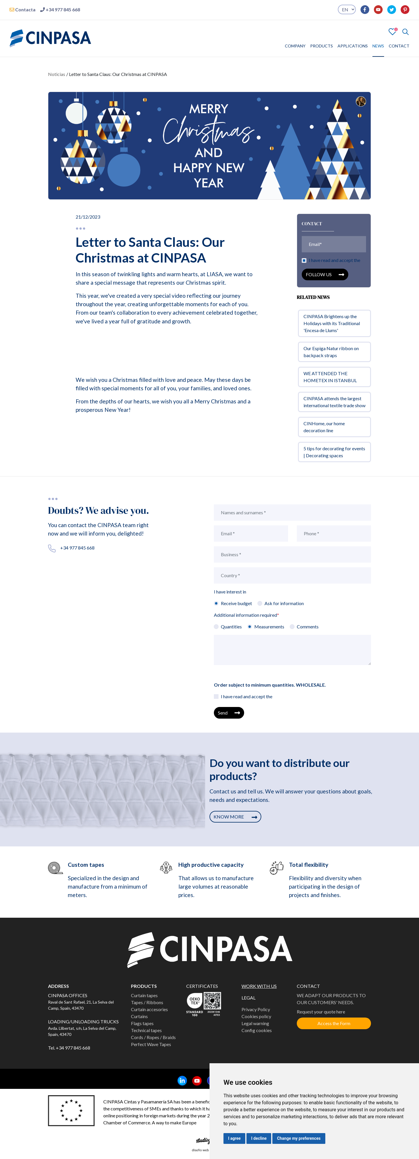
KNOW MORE (235, 816)
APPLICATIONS (353, 45)
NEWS (378, 45)
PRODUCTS (321, 45)
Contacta (22, 9)
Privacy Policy (256, 1009)
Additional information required (246, 615)
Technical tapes (146, 1030)
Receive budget (236, 603)
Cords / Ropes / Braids (153, 1037)
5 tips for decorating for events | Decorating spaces (334, 455)
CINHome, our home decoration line (324, 429)
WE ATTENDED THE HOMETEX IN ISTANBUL (330, 379)
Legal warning (255, 1023)
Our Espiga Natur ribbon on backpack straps (331, 354)
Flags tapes (142, 1023)
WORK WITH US (259, 986)
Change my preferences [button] (298, 1138)
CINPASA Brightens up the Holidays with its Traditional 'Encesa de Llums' (331, 326)
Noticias (56, 74)
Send (229, 712)
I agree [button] (234, 1138)
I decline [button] (259, 1138)
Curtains (139, 1016)
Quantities (231, 626)
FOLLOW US (325, 277)
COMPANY (295, 45)
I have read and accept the (334, 263)
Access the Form (333, 1023)
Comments (308, 626)
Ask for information (284, 603)
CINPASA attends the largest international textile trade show (334, 404)
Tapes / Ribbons (147, 1002)
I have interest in (230, 591)
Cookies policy (256, 1016)
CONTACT (399, 45)
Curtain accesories (149, 1009)
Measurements (269, 626)
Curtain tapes (144, 995)
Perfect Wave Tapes (151, 1044)
